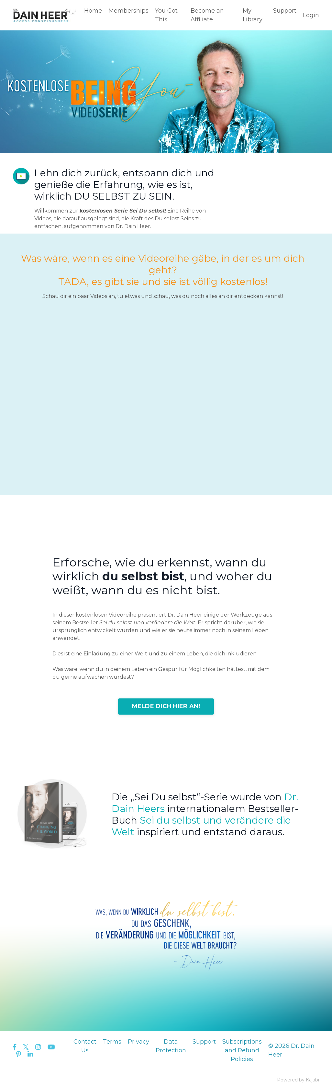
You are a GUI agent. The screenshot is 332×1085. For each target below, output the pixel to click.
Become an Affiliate (207, 15)
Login (311, 15)
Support (284, 10)
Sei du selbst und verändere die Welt (201, 826)
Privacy (138, 1041)
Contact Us (84, 1046)
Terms (112, 1041)
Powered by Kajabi (298, 1080)
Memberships (128, 10)
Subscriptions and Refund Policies (242, 1050)
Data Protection (171, 1046)
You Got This (166, 15)
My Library (252, 15)
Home (93, 10)
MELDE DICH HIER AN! (166, 706)
